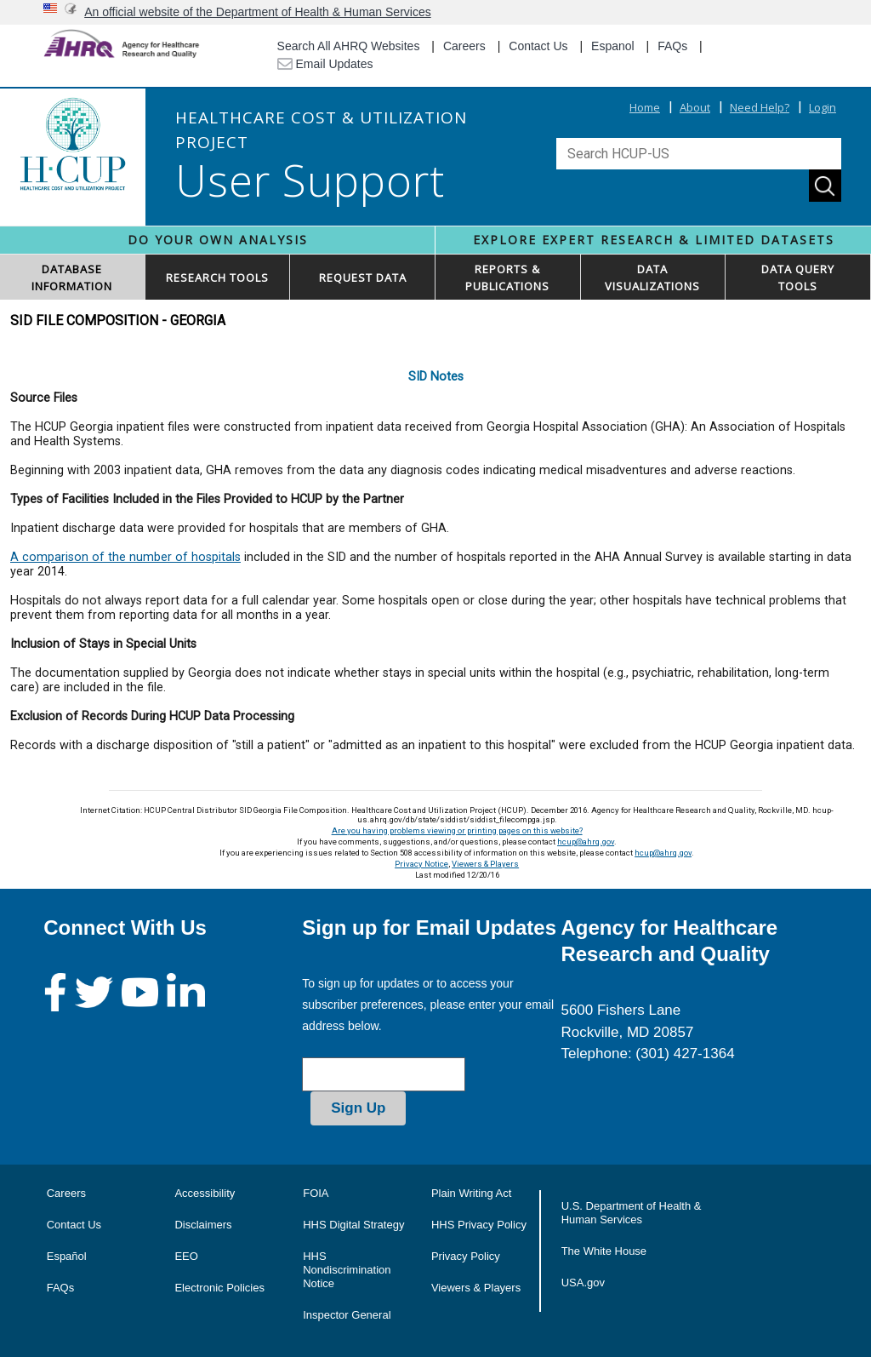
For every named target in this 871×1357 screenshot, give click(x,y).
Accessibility (204, 1193)
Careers (464, 46)
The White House (603, 1251)
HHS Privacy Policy (479, 1224)
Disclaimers (202, 1224)
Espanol (613, 46)
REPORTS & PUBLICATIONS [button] (507, 277)
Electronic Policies (219, 1287)
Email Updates (325, 64)
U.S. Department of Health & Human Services (631, 1213)
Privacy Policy (465, 1256)
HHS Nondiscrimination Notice (346, 1270)
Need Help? (759, 107)
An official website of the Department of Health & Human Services (257, 12)
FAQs (672, 46)
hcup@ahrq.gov (585, 841)
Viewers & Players (485, 863)
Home (644, 107)
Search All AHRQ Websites (348, 46)
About (695, 107)
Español (67, 1256)
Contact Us (538, 46)
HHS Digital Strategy (353, 1224)
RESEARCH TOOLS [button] (217, 277)
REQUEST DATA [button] (363, 277)
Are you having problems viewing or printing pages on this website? (457, 830)
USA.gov (583, 1282)
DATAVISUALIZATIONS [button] (652, 277)
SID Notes (436, 376)
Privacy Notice (421, 863)
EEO (185, 1256)
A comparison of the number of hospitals (125, 557)
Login (822, 107)
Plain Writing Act (471, 1193)
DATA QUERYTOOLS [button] (797, 277)
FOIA (315, 1193)
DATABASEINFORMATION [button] (71, 277)
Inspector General (346, 1314)
